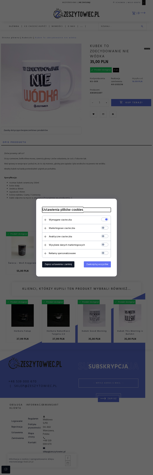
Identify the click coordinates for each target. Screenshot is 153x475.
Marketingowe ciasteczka (62, 228)
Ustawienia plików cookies (62, 210)
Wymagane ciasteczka (60, 220)
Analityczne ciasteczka (60, 236)
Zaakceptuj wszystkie (97, 264)
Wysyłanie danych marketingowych (67, 245)
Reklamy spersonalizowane (62, 253)
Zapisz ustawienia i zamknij (58, 264)
